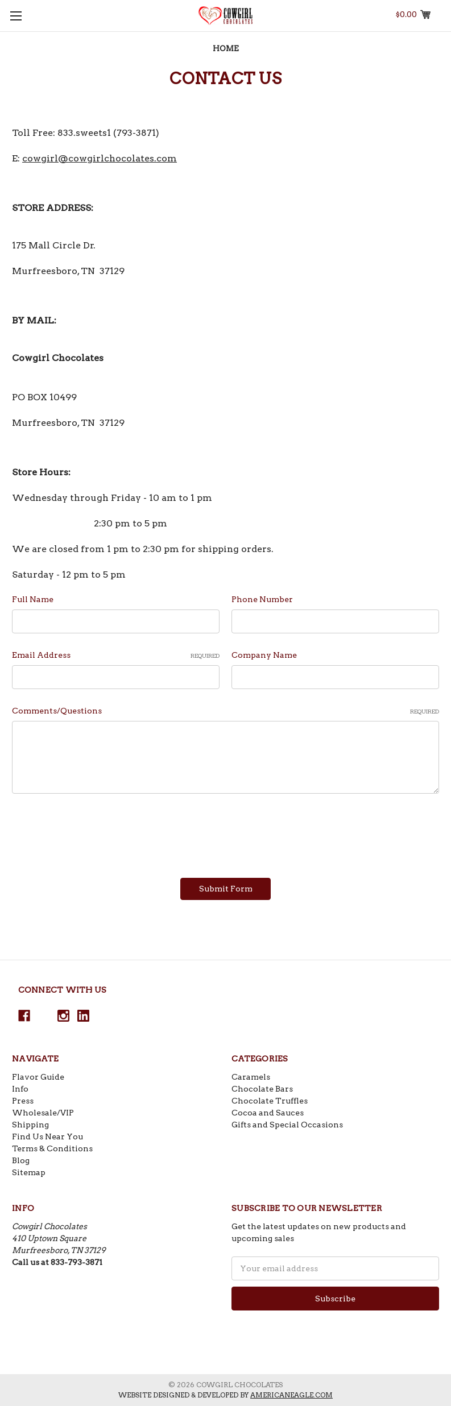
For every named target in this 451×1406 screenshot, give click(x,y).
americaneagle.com (291, 1395)
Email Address (116, 655)
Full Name (32, 599)
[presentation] (98, 832)
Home (226, 48)
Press (23, 1100)
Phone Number (262, 599)
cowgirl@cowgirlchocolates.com (99, 158)
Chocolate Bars (262, 1088)
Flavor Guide (38, 1076)
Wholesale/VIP (43, 1112)
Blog (21, 1160)
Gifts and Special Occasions (287, 1124)
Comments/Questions (225, 711)
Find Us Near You (47, 1136)
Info (20, 1088)
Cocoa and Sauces (267, 1112)
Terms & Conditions (52, 1148)
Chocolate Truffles (269, 1100)
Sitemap (28, 1172)
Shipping (30, 1124)
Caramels (250, 1076)
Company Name (264, 655)
